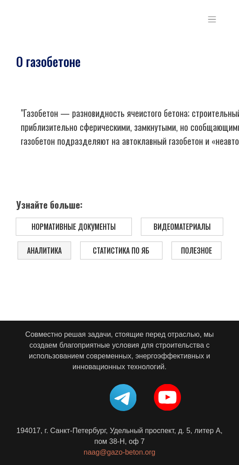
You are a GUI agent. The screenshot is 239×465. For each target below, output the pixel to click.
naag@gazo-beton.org (119, 452)
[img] (44, 19)
